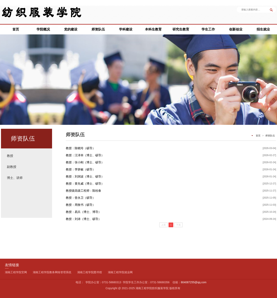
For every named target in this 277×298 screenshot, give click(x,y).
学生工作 (208, 29)
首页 (15, 29)
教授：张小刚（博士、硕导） (85, 162)
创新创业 (235, 29)
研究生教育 (180, 29)
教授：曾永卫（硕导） (80, 197)
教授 (10, 155)
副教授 (11, 166)
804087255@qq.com (193, 282)
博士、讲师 (15, 177)
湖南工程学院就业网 (120, 272)
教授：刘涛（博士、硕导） (83, 219)
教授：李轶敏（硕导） (80, 169)
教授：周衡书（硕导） (80, 204)
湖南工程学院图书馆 (89, 272)
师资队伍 (98, 29)
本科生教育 (153, 29)
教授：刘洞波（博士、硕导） (85, 176)
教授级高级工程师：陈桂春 (83, 190)
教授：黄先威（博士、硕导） (85, 183)
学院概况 (43, 29)
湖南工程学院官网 (16, 272)
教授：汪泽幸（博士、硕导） (85, 155)
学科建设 (125, 29)
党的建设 (70, 29)
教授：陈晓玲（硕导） (80, 148)
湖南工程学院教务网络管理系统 (52, 272)
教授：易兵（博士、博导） (83, 211)
